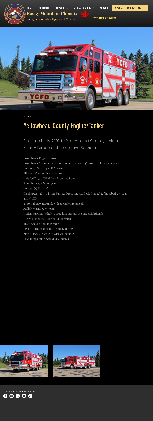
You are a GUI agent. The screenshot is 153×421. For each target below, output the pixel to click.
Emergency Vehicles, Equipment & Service (52, 19)
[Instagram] (11, 396)
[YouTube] (24, 396)
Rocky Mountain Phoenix (52, 13)
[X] (18, 396)
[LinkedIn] (30, 396)
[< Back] (34, 116)
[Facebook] (5, 396)
